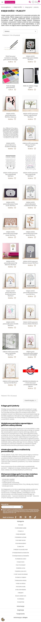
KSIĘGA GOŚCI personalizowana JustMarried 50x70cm (30, 204)
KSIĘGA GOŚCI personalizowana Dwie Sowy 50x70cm (30, 233)
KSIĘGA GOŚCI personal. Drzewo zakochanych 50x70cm (30, 115)
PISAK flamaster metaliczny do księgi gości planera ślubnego (10, 57)
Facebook (15, 517)
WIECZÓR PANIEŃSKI (21, 589)
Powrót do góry (30, 401)
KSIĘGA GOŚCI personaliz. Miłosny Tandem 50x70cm (30, 144)
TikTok (35, 517)
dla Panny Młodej (21, 540)
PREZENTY (21, 592)
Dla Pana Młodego (21, 543)
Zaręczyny (21, 546)
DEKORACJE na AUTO (21, 571)
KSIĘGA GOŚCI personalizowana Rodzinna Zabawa (10, 144)
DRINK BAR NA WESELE (21, 580)
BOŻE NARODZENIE (21, 534)
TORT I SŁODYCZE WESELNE (21, 574)
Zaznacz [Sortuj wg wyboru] (20, 31)
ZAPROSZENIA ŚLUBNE (21, 528)
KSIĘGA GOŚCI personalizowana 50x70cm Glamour (10, 115)
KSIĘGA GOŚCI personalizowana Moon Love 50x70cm (30, 292)
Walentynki (21, 602)
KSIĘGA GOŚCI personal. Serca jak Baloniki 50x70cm (10, 174)
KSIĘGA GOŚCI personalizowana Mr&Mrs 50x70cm (30, 57)
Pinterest (25, 517)
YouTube (20, 517)
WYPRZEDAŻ (21, 599)
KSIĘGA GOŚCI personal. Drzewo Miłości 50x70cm (30, 323)
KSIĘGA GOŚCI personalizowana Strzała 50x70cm (10, 323)
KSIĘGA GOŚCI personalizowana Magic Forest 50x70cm (10, 233)
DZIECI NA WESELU (21, 583)
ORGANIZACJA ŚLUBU (21, 537)
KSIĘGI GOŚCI (21, 562)
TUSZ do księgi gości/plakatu (10, 86)
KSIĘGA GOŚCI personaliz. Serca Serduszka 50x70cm (10, 353)
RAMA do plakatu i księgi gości (30, 86)
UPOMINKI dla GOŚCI (21, 559)
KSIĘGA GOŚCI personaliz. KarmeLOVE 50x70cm (10, 382)
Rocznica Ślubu (21, 586)
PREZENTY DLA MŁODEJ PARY (21, 549)
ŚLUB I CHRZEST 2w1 (21, 596)
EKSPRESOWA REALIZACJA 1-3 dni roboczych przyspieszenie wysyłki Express (30, 383)
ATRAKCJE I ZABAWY (21, 577)
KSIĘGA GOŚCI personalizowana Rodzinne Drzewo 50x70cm (10, 293)
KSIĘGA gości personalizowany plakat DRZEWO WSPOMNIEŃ (30, 353)
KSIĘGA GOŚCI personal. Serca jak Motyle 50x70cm (30, 174)
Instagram (30, 517)
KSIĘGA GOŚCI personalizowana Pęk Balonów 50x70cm (10, 263)
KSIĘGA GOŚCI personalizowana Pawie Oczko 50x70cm (10, 204)
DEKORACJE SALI (21, 568)
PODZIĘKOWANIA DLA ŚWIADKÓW (21, 555)
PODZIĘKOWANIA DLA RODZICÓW (21, 552)
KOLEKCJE (21, 531)
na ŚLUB (21, 525)
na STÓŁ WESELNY (21, 565)
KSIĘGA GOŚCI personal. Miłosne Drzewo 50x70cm (30, 262)
